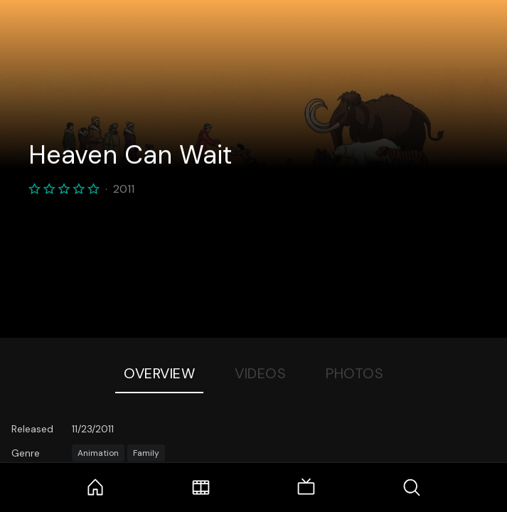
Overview (159, 373)
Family (146, 453)
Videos (260, 373)
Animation (98, 453)
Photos (354, 373)
